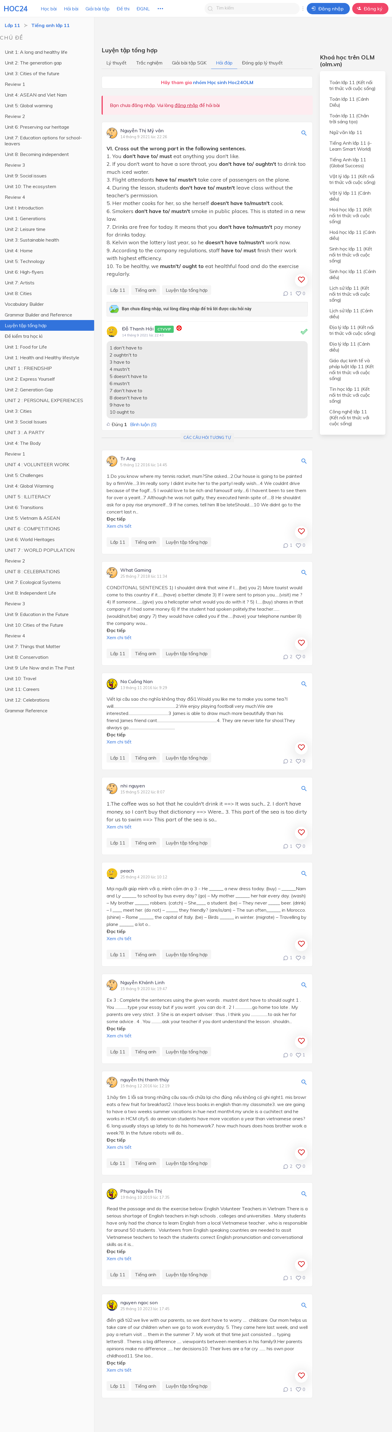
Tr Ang (127, 458)
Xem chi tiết (119, 526)
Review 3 (15, 165)
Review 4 (15, 197)
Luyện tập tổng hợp (26, 325)
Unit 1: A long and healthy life (36, 52)
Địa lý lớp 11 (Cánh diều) (349, 347)
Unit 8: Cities (18, 293)
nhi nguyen (132, 786)
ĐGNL (143, 9)
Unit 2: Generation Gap (29, 390)
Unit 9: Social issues (26, 176)
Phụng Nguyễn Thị (141, 1191)
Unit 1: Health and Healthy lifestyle (42, 357)
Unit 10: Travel (20, 678)
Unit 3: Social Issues (26, 422)
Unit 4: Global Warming (29, 486)
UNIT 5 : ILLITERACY (27, 497)
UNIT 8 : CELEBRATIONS (32, 571)
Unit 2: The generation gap (33, 63)
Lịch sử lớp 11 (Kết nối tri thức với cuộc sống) (349, 294)
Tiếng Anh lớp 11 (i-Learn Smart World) (350, 146)
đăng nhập (186, 105)
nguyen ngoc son (139, 1302)
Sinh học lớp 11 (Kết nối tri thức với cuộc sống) (350, 255)
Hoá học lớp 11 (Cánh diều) (352, 235)
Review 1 (15, 84)
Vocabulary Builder (24, 304)
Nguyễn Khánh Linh (142, 982)
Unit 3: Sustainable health (32, 240)
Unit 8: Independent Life (30, 593)
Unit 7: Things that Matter (32, 646)
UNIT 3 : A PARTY (24, 432)
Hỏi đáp (224, 63)
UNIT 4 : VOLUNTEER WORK (37, 464)
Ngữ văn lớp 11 (345, 132)
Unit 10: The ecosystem (30, 186)
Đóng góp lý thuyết (262, 63)
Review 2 (15, 116)
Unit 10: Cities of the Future (34, 625)
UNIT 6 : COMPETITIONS (32, 529)
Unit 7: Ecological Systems (33, 582)
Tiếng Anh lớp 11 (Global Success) (347, 162)
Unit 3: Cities (18, 411)
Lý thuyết (116, 63)
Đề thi (123, 9)
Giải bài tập (98, 9)
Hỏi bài (71, 9)
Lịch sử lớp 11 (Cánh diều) (351, 313)
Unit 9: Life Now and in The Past (40, 668)
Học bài (49, 9)
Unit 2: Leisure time (25, 229)
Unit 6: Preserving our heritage (37, 127)
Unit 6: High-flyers (24, 272)
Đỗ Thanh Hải (148, 329)
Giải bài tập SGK (189, 63)
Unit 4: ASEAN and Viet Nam (36, 95)
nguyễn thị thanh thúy (144, 1080)
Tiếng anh (145, 290)
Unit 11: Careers (22, 689)
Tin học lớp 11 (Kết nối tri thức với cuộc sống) (349, 395)
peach (127, 871)
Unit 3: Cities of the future (32, 73)
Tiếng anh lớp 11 (50, 25)
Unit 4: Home (19, 250)
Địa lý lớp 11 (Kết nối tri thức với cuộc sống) (352, 330)
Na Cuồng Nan (136, 681)
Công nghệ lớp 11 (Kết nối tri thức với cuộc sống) (349, 417)
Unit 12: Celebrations (27, 700)
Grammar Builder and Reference (38, 315)
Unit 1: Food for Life (26, 347)
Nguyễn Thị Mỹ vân (142, 130)
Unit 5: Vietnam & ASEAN (32, 518)
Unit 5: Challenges (24, 475)
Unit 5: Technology (25, 261)
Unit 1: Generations (25, 218)
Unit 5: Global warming (29, 105)
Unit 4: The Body (23, 443)
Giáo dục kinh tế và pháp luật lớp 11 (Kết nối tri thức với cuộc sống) (351, 369)
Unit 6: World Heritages (30, 539)
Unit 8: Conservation (26, 657)
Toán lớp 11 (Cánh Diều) (349, 102)
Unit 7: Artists (19, 283)
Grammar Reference (26, 710)
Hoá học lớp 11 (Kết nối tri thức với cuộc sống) (350, 215)
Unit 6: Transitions (24, 507)
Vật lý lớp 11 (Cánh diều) (350, 196)
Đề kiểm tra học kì (23, 336)
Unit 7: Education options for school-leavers (43, 140)
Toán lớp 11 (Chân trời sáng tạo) (349, 119)
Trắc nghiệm (149, 63)
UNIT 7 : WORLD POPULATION (40, 550)
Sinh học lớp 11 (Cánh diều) (352, 274)
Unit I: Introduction (24, 208)
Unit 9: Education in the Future (37, 614)
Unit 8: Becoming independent (37, 154)
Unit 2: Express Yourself (30, 379)
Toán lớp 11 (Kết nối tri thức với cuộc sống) (352, 85)
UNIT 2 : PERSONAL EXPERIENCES (44, 400)
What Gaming (135, 570)
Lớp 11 (12, 25)
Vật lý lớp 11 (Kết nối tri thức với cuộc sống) (352, 179)
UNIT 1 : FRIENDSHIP (28, 368)
